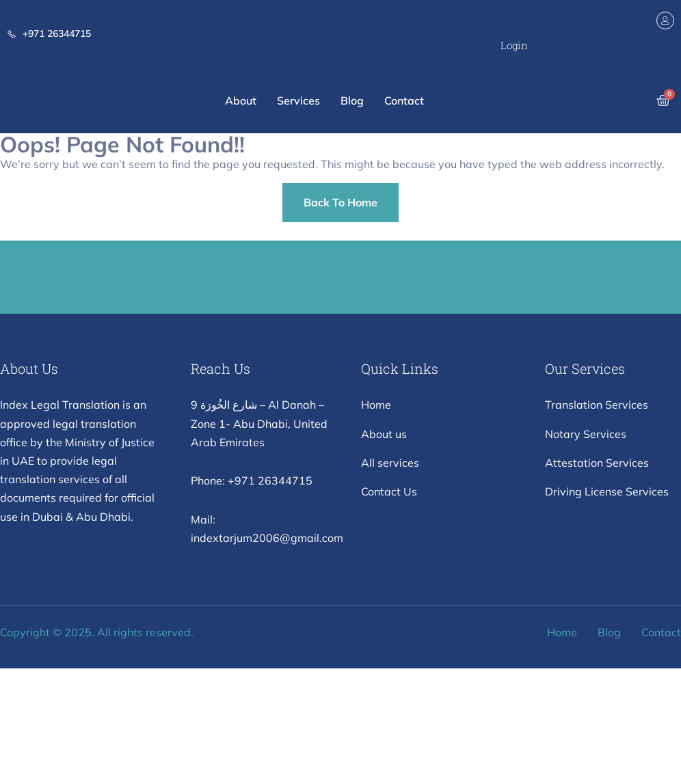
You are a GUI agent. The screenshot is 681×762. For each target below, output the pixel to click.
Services (298, 100)
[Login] (665, 20)
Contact (404, 100)
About (240, 100)
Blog (352, 100)
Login (514, 45)
